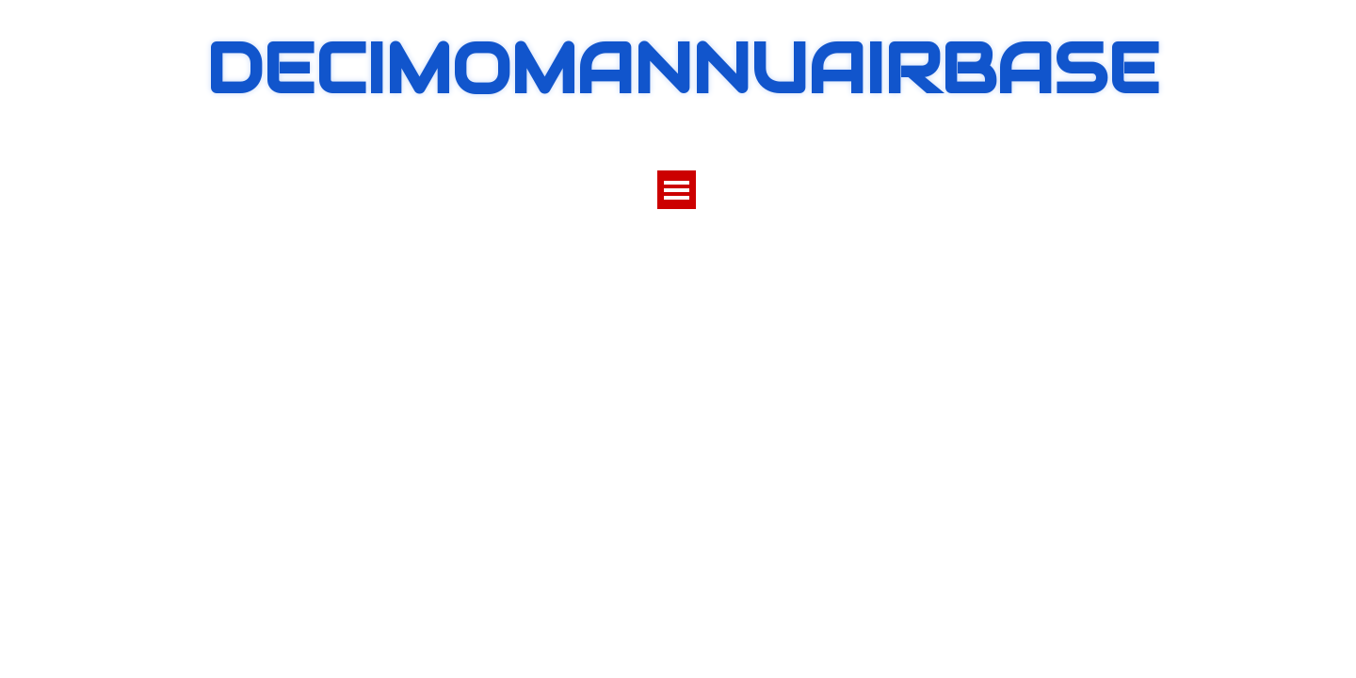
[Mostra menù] (676, 189)
